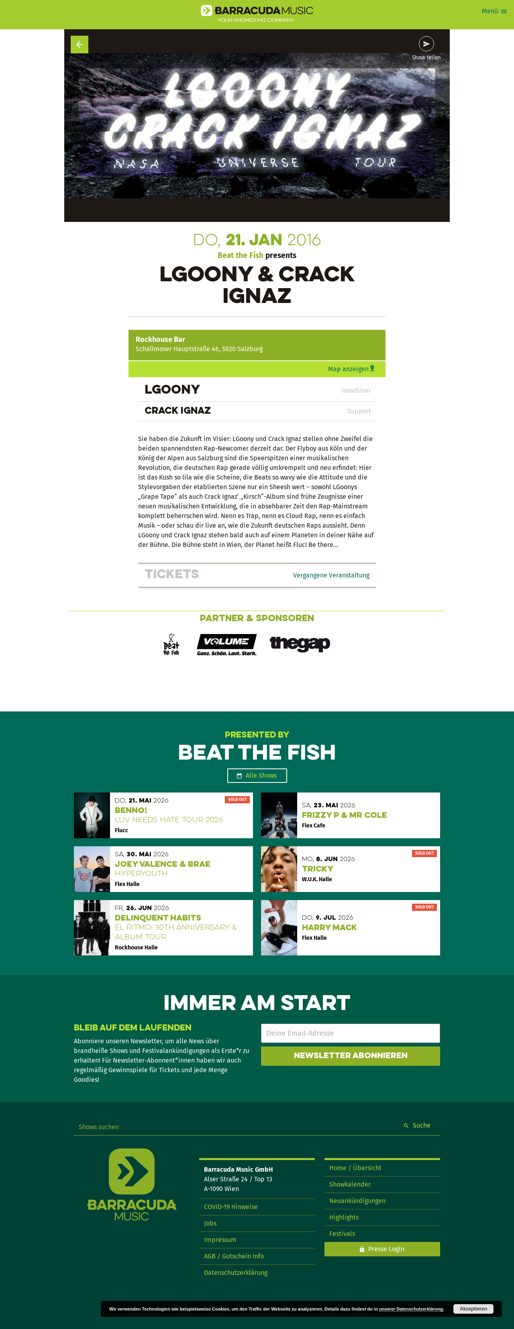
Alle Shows (261, 775)
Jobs (210, 1223)
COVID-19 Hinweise (231, 1207)
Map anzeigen (348, 369)
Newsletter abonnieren (351, 1056)
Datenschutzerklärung (235, 1272)
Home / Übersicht (355, 1168)
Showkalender (350, 1184)
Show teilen (426, 58)
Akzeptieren (473, 1309)
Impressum (220, 1240)
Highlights (344, 1217)
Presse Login (386, 1249)
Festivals (342, 1234)
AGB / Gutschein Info (234, 1256)
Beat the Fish (240, 255)
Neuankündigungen (357, 1201)
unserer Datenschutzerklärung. (411, 1309)
